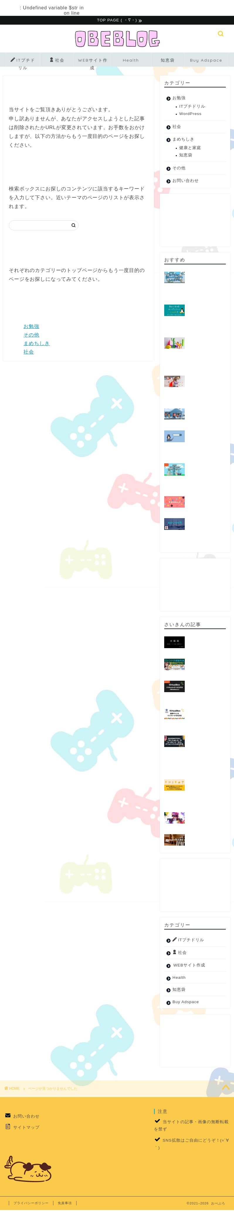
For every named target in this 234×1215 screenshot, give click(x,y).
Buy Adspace (206, 61)
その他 (31, 336)
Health (131, 61)
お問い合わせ (185, 181)
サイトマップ (26, 1128)
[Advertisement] (193, 221)
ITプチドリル (23, 62)
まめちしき (36, 344)
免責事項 (65, 1204)
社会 (57, 61)
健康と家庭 (190, 148)
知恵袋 (168, 61)
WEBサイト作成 (93, 62)
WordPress (190, 114)
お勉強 (31, 327)
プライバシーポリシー (31, 1204)
